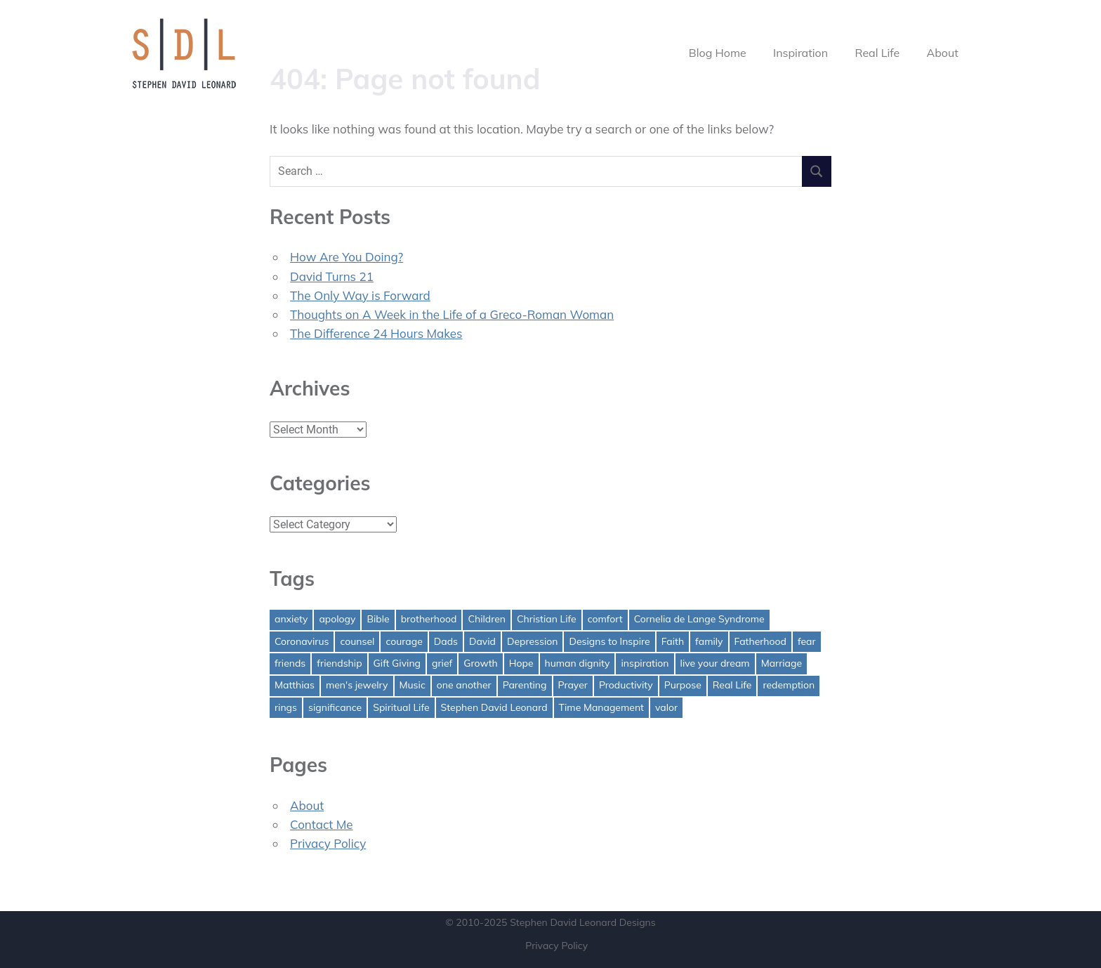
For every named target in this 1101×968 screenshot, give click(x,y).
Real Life (877, 53)
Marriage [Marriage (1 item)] (781, 663)
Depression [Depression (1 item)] (532, 641)
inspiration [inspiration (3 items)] (644, 663)
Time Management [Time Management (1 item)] (601, 707)
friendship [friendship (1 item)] (339, 663)
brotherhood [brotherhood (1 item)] (429, 619)
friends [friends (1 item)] (290, 663)
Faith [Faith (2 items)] (672, 641)
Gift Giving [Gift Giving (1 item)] (397, 663)
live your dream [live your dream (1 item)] (715, 663)
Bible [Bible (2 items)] (378, 619)
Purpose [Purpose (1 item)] (682, 685)
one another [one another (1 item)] (464, 685)
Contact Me (321, 824)
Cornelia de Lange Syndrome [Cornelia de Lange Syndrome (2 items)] (699, 619)
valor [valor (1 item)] (666, 707)
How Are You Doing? (346, 256)
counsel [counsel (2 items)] (357, 641)
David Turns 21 (332, 276)
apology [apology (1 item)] (337, 619)
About (942, 53)
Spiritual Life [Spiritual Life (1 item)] (401, 707)
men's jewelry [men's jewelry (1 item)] (357, 685)
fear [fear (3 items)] (807, 641)
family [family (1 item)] (709, 641)
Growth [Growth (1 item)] (480, 663)
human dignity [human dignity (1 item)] (577, 663)
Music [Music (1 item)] (413, 685)
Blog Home (717, 53)
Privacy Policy (328, 843)
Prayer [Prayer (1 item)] (573, 685)
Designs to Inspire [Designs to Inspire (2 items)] (609, 641)
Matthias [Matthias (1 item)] (295, 685)
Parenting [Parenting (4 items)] (525, 685)
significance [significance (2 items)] (335, 707)
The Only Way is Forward (360, 295)
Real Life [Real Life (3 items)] (732, 685)
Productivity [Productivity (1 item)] (626, 685)
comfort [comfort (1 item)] (605, 619)
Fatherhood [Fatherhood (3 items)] (760, 641)
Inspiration (800, 53)
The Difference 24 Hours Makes (376, 333)
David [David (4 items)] (482, 641)
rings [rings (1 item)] (286, 707)
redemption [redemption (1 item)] (789, 685)
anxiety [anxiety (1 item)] (291, 619)
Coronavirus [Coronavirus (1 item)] (302, 641)
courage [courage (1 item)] (403, 641)
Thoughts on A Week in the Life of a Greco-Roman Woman (452, 314)
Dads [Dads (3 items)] (446, 641)
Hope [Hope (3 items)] (521, 663)
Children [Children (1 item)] (487, 619)
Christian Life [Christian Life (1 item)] (546, 619)
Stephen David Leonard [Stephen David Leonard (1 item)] (494, 707)
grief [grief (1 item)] (442, 663)
